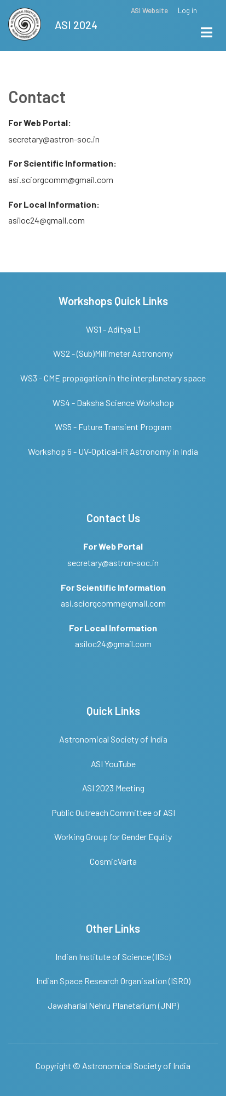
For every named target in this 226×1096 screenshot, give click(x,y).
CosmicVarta (113, 861)
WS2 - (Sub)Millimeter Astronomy (113, 353)
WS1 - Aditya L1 (113, 329)
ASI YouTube (113, 763)
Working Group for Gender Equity (113, 836)
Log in (187, 11)
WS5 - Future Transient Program (113, 426)
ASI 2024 (76, 24)
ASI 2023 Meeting (113, 788)
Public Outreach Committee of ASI (113, 812)
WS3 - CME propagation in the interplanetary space (113, 378)
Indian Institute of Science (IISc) (113, 956)
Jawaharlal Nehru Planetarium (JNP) (113, 1005)
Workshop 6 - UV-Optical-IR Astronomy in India (113, 451)
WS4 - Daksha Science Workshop (113, 402)
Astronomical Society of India (113, 739)
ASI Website (149, 11)
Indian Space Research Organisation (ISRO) (113, 980)
